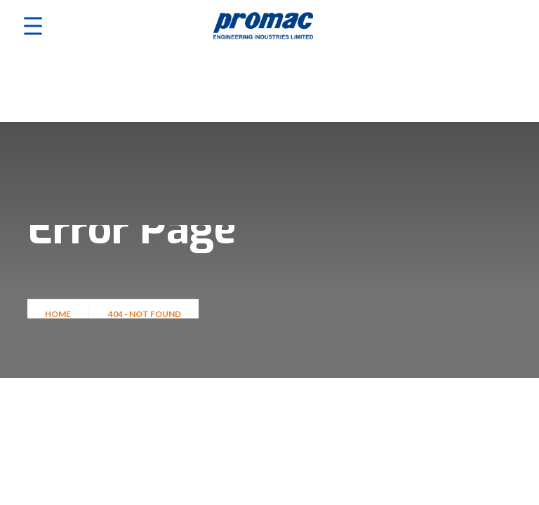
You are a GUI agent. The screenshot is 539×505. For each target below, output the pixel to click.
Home (59, 318)
